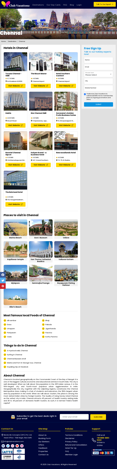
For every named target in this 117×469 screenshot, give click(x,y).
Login (79, 5)
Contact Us (43, 454)
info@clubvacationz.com (14, 441)
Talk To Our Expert (104, 4)
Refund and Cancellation (76, 445)
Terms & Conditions (74, 435)
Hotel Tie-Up (70, 448)
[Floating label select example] (98, 74)
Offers (41, 445)
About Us (42, 435)
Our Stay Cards (53, 5)
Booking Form (44, 438)
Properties (43, 451)
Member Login (71, 454)
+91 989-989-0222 (103, 439)
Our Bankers (43, 441)
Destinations (38, 5)
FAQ (65, 5)
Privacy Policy (71, 441)
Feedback (42, 448)
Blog (72, 5)
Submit (98, 104)
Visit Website (15, 86)
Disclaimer (70, 438)
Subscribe (98, 417)
